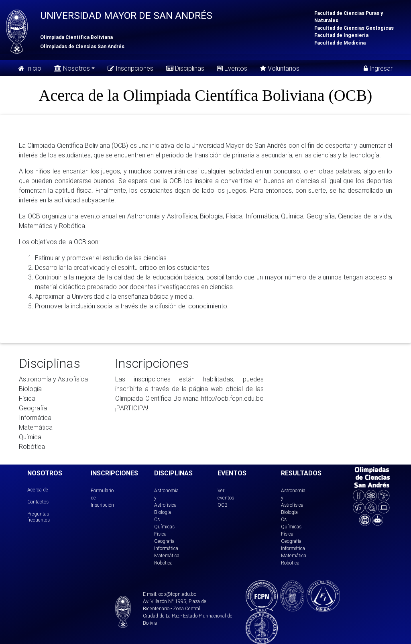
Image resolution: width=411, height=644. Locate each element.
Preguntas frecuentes (38, 516)
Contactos (38, 502)
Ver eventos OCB (226, 497)
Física (160, 534)
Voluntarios (279, 68)
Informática (166, 548)
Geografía (164, 541)
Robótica (163, 563)
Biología (162, 512)
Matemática (166, 555)
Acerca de (37, 490)
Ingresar (378, 68)
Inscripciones (130, 68)
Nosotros (72, 67)
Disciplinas (185, 68)
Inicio (29, 68)
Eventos (232, 68)
